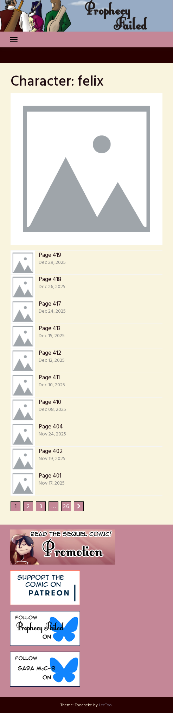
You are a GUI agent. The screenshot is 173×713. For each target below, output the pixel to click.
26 (66, 506)
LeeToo (105, 705)
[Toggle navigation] (14, 39)
